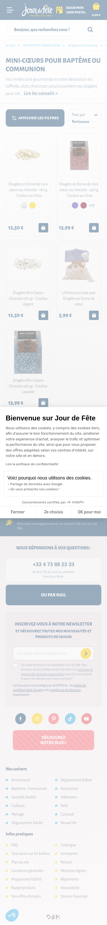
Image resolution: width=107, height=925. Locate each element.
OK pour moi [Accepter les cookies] (89, 512)
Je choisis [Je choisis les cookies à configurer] (53, 512)
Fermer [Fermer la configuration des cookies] (18, 512)
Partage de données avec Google (36, 484)
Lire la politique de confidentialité (32, 464)
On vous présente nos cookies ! (34, 489)
